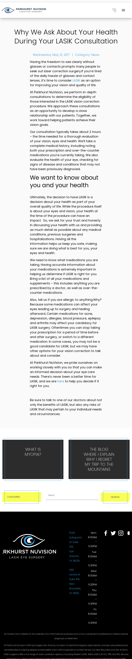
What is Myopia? (33, 451)
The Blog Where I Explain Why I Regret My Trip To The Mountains (99, 459)
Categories (21, 496)
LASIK (76, 80)
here (60, 381)
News (95, 55)
